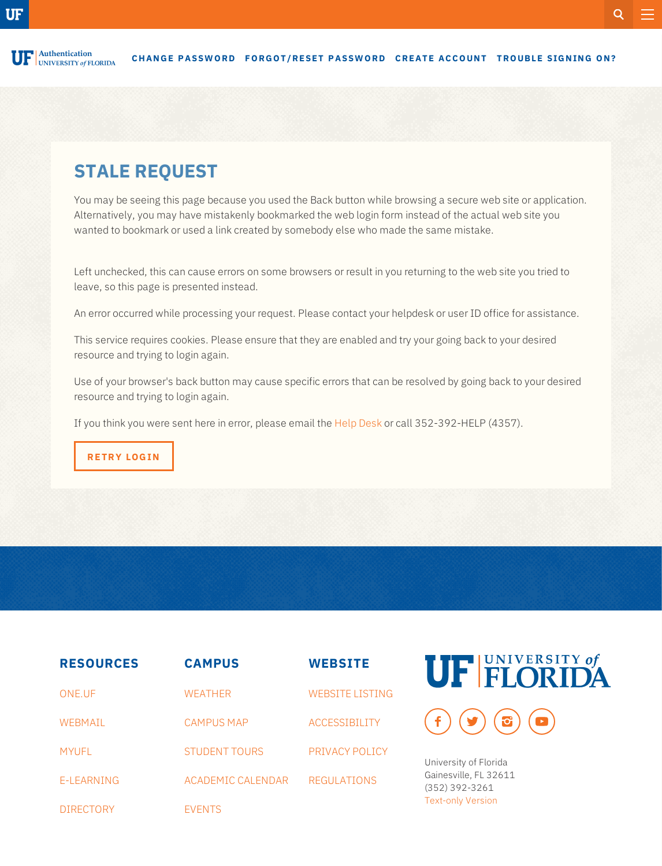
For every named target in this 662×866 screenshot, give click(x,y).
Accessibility (344, 721)
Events (202, 808)
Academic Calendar (236, 779)
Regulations (342, 779)
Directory (86, 808)
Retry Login (124, 456)
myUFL (75, 750)
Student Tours (223, 750)
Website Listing (350, 693)
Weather (207, 693)
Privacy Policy (348, 750)
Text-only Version (461, 799)
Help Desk (358, 422)
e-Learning (89, 779)
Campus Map (216, 721)
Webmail (82, 721)
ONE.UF (77, 693)
